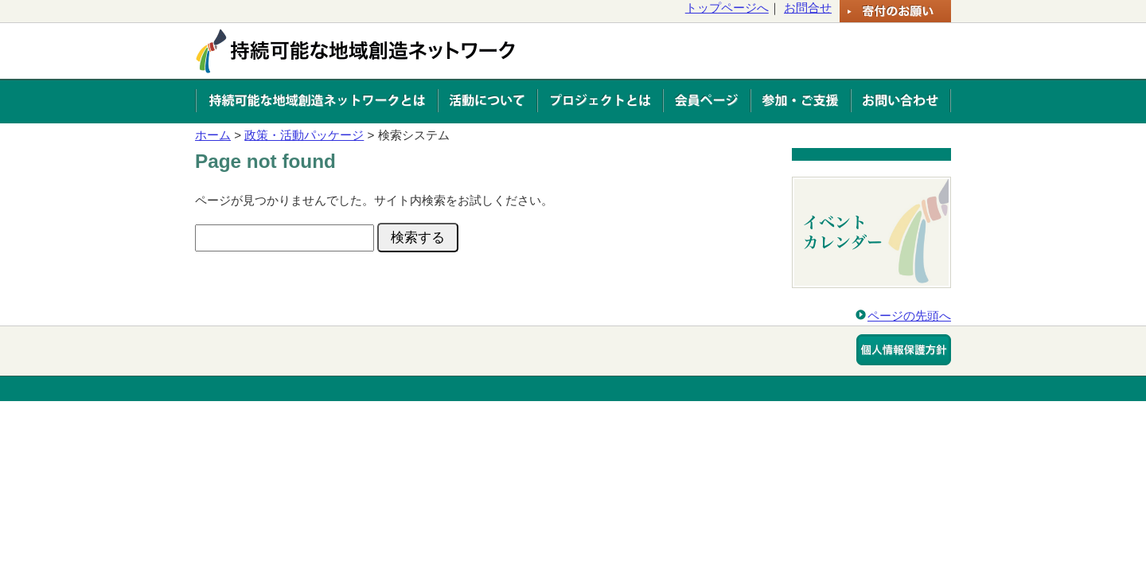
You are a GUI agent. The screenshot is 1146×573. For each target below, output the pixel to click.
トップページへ (727, 7)
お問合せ (808, 7)
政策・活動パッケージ (304, 135)
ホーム (213, 135)
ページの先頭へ (909, 315)
